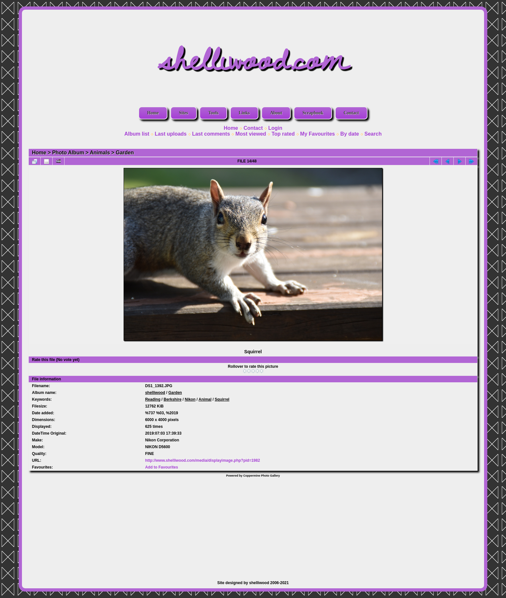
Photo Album (68, 152)
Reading (152, 399)
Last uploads (171, 134)
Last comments (211, 134)
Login (275, 128)
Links (244, 112)
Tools (213, 112)
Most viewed (250, 134)
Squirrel (222, 399)
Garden (125, 152)
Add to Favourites (161, 467)
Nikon (190, 399)
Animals (100, 152)
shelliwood (155, 392)
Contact (351, 112)
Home (153, 112)
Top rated (283, 134)
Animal (204, 399)
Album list (136, 134)
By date (349, 134)
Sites (183, 112)
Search (372, 134)
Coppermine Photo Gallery (261, 475)
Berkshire (172, 399)
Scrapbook (312, 112)
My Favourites (317, 134)
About (276, 112)
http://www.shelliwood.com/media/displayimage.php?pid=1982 (202, 460)
